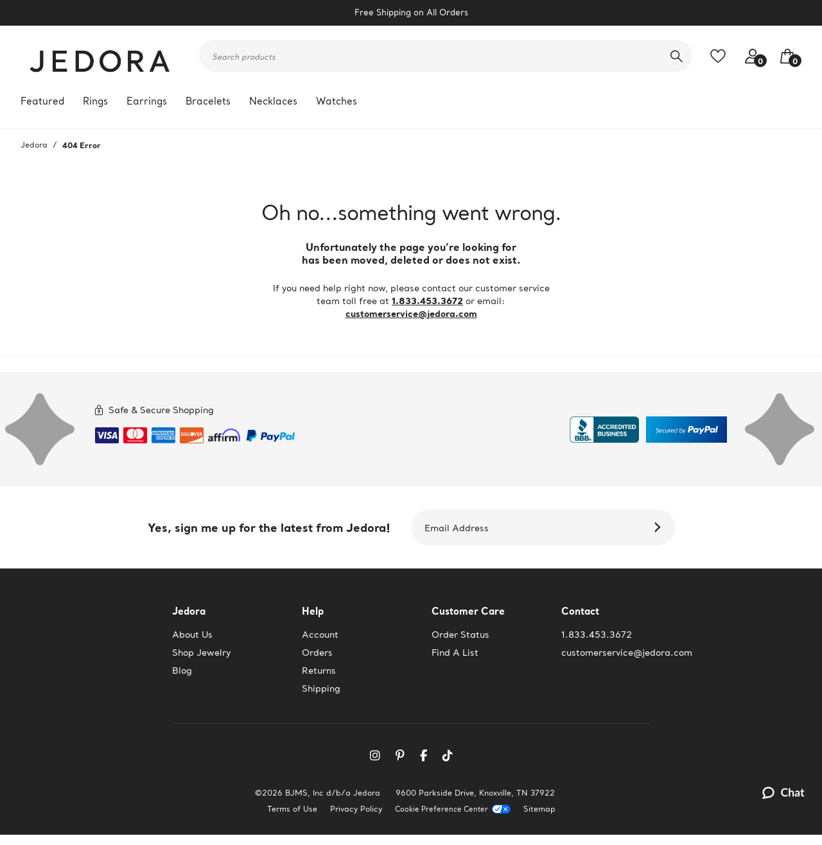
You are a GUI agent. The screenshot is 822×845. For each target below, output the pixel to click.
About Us (192, 634)
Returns (319, 670)
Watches (336, 101)
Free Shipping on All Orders (411, 12)
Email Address (456, 528)
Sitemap (539, 809)
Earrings (147, 101)
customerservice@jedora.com (411, 313)
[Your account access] (749, 56)
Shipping (321, 688)
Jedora (34, 144)
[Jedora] (101, 56)
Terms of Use (292, 809)
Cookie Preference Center (441, 809)
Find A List (455, 652)
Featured (42, 101)
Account (320, 634)
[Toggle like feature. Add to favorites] (721, 56)
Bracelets (208, 101)
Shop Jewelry (201, 652)
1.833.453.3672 (427, 300)
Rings (95, 101)
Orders (317, 652)
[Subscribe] (659, 527)
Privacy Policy (356, 809)
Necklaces (273, 101)
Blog (182, 670)
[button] (784, 56)
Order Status (460, 634)
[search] (676, 56)
